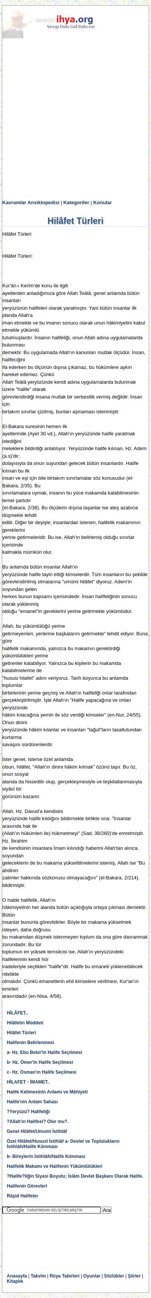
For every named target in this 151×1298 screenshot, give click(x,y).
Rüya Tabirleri (64, 1276)
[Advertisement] (75, 119)
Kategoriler (76, 202)
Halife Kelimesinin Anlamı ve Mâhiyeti (47, 1092)
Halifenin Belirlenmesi (30, 1042)
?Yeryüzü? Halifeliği (28, 1111)
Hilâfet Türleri (21, 1032)
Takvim (38, 1276)
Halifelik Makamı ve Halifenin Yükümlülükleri (54, 1166)
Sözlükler (114, 1276)
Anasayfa (17, 1276)
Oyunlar (91, 1276)
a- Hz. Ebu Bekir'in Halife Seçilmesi (44, 1052)
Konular (102, 202)
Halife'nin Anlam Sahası (32, 1101)
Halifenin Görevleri (27, 1186)
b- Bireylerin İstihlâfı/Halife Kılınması (46, 1156)
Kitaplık (15, 1281)
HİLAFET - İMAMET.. (28, 1082)
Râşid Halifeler (22, 1196)
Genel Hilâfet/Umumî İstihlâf (37, 1131)
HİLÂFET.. (17, 1013)
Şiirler (134, 1276)
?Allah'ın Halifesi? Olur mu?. (38, 1121)
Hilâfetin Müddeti (25, 1022)
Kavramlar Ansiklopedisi (30, 202)
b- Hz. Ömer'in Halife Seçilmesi (40, 1062)
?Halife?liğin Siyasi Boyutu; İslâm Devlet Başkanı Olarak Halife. (75, 1176)
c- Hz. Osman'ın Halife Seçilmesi (41, 1072)
